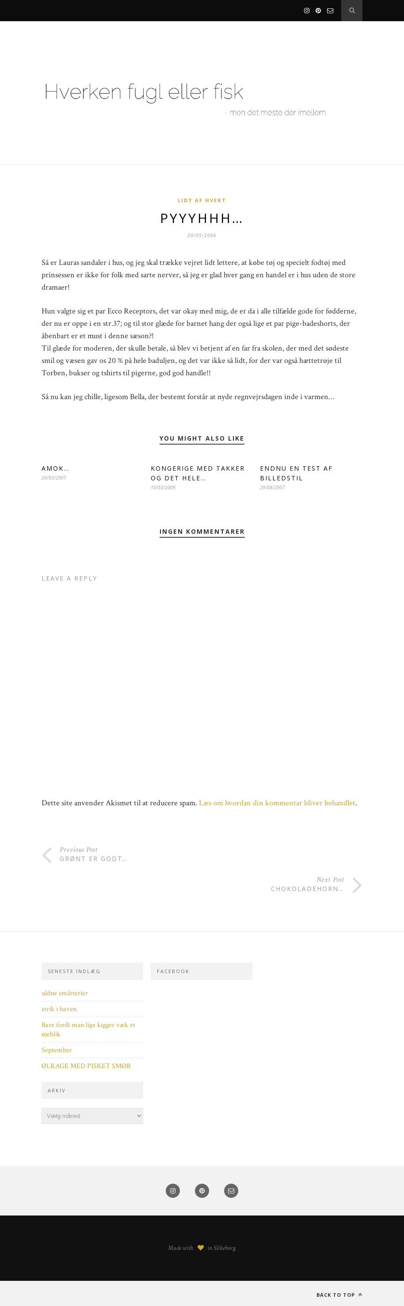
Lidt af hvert (202, 200)
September (57, 1050)
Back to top (339, 1294)
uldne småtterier (65, 993)
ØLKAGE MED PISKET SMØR (86, 1066)
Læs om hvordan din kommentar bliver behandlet (277, 803)
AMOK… (55, 468)
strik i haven (59, 1009)
